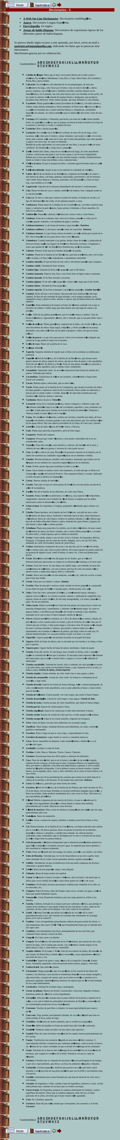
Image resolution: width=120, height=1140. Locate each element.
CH (48, 62)
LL (76, 62)
